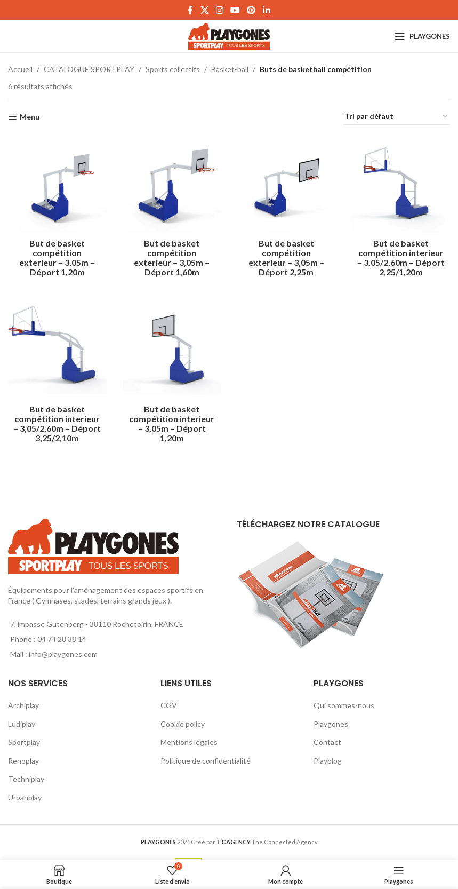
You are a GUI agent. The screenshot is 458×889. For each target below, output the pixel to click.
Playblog (328, 760)
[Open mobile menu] (422, 36)
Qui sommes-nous (344, 705)
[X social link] (204, 10)
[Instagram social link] (219, 10)
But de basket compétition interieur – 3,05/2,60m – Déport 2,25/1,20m (401, 257)
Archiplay (23, 705)
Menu (29, 117)
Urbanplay (25, 797)
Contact (327, 742)
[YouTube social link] (235, 10)
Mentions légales (189, 742)
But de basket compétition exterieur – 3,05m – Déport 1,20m (57, 257)
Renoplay (23, 760)
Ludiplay (21, 723)
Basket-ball (229, 69)
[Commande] (396, 117)
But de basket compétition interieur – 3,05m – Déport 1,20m (171, 423)
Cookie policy (182, 723)
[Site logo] (229, 35)
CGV (168, 705)
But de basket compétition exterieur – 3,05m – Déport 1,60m (172, 257)
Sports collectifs (173, 69)
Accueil (20, 69)
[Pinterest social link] (251, 10)
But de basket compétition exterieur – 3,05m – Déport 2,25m (286, 257)
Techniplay (26, 778)
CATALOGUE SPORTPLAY (89, 69)
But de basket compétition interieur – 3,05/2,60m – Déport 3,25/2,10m (57, 423)
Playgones (331, 723)
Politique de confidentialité (205, 760)
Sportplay (24, 742)
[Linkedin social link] (266, 10)
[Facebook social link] (190, 10)
